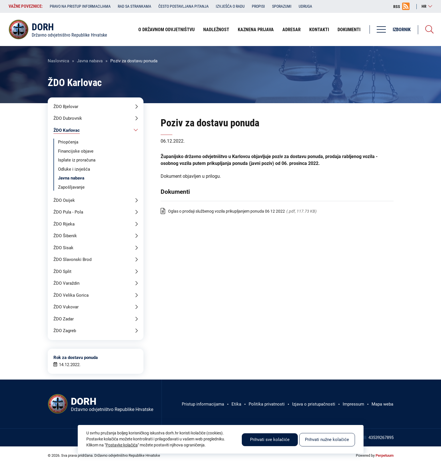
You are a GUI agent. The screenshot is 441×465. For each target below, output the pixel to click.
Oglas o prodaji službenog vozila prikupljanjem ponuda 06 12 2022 (226, 211)
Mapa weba (382, 404)
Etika (236, 404)
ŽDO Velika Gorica (71, 295)
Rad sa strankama (134, 6)
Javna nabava (90, 60)
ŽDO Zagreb (64, 330)
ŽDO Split (62, 271)
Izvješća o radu (230, 6)
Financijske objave (75, 151)
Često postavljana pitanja (183, 6)
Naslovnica (58, 60)
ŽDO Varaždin (66, 283)
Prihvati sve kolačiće (270, 439)
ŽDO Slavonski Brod (72, 259)
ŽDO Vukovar (66, 307)
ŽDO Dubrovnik (67, 118)
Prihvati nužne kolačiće (327, 439)
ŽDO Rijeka (64, 224)
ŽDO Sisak (63, 247)
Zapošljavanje (71, 187)
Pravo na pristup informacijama (80, 6)
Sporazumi (282, 6)
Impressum (353, 404)
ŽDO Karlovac (66, 130)
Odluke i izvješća (74, 169)
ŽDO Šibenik (65, 235)
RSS (396, 6)
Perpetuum (385, 455)
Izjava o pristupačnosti (313, 404)
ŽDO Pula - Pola (68, 212)
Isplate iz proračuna (76, 160)
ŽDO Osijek (64, 200)
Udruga (305, 6)
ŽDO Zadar (63, 319)
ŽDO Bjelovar (65, 106)
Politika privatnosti (267, 404)
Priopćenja (68, 142)
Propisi (258, 6)
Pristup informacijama (203, 404)
